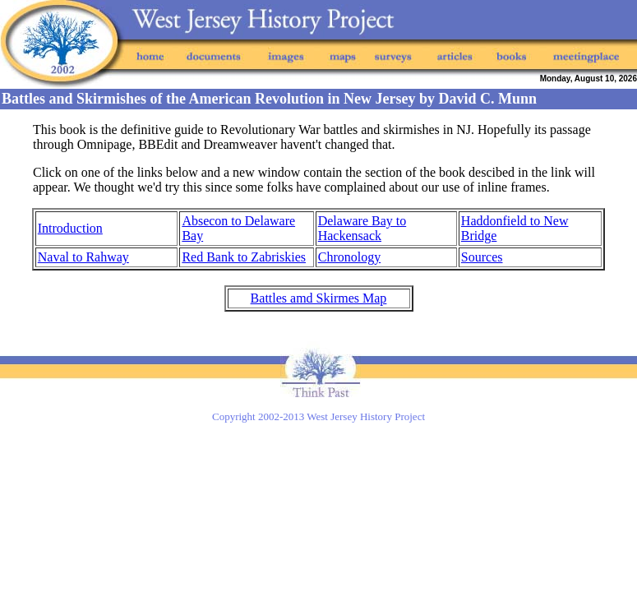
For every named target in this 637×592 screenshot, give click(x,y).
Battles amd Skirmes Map (319, 298)
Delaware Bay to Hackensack (362, 228)
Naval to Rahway (83, 257)
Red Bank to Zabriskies (244, 257)
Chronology (349, 257)
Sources (482, 257)
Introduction (70, 228)
